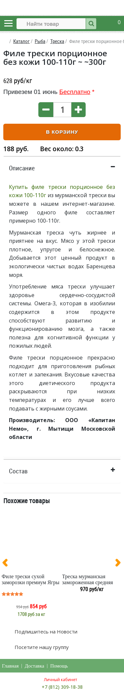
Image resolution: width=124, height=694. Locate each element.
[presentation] (8, 564)
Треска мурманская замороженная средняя (87, 579)
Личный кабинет (60, 679)
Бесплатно (74, 91)
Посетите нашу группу (41, 647)
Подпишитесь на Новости (45, 631)
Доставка (34, 666)
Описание (22, 168)
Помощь (59, 666)
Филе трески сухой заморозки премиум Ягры (30, 579)
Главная (10, 666)
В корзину (62, 132)
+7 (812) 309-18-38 (62, 687)
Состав (18, 471)
